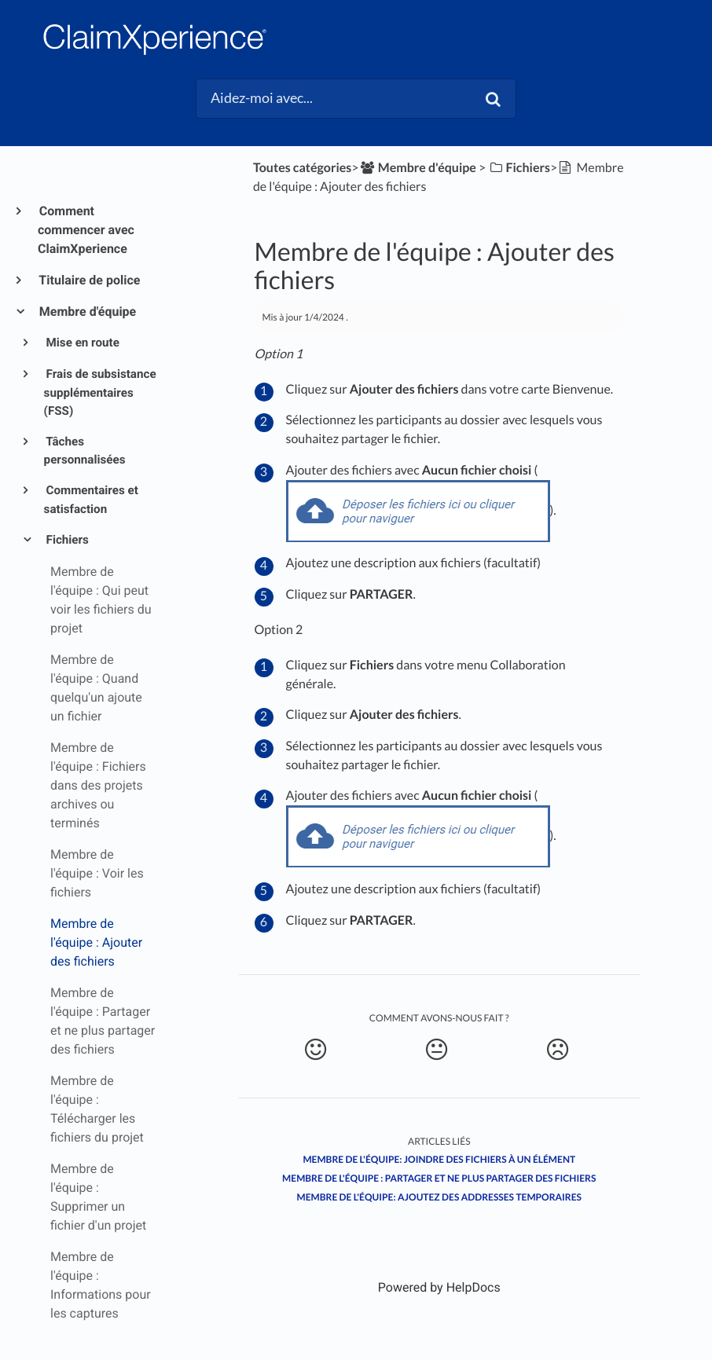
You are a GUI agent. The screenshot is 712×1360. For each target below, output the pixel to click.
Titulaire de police (89, 280)
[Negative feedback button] (557, 1049)
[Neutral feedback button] (436, 1049)
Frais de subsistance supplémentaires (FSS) (100, 392)
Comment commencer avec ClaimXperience (86, 229)
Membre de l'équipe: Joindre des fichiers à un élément (439, 1159)
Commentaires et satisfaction (91, 499)
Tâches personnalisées (85, 450)
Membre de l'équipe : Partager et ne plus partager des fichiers (439, 1178)
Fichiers (66, 540)
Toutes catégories (302, 167)
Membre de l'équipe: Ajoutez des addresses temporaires (439, 1197)
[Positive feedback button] (315, 1049)
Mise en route (81, 342)
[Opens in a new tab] (439, 1287)
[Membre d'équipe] (417, 167)
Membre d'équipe (87, 311)
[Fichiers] (519, 167)
